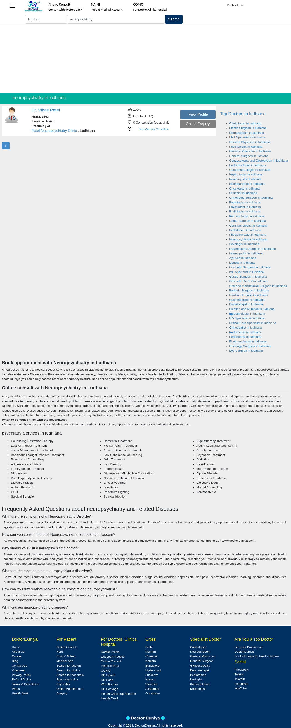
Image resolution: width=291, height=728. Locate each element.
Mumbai (151, 651)
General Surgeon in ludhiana (248, 156)
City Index (63, 684)
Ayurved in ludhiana (242, 258)
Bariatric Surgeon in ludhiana (249, 290)
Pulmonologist (199, 684)
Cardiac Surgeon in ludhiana (248, 295)
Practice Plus (110, 665)
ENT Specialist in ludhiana (247, 137)
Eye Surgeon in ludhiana (246, 350)
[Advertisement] (145, 59)
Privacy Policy (21, 675)
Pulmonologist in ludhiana (246, 216)
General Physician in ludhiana (249, 142)
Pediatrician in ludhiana (245, 230)
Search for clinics (68, 670)
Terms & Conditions (25, 684)
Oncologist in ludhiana (244, 188)
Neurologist (198, 688)
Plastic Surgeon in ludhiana (248, 128)
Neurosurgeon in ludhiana (247, 183)
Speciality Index (67, 679)
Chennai (151, 656)
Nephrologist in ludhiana (245, 174)
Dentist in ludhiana (242, 262)
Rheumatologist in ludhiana (247, 341)
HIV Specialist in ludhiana (246, 318)
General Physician (202, 656)
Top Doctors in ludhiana (243, 113)
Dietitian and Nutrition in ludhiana (252, 309)
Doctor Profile (110, 652)
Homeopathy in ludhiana (246, 253)
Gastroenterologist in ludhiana (249, 170)
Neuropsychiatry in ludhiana (248, 239)
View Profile (198, 114)
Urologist (196, 679)
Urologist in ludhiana (243, 193)
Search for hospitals (70, 675)
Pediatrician (198, 675)
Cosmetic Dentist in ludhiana (248, 281)
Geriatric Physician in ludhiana (250, 151)
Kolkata (151, 661)
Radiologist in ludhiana (244, 211)
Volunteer (18, 670)
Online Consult (66, 647)
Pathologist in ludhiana (244, 202)
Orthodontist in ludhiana (245, 327)
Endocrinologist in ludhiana (247, 165)
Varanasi (152, 684)
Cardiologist (198, 647)
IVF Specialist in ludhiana (246, 272)
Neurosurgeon (200, 651)
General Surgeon (202, 661)
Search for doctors (69, 665)
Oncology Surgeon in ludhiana (250, 346)
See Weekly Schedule (154, 129)
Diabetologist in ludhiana (246, 304)
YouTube (241, 688)
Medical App (64, 661)
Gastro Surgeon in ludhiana (248, 276)
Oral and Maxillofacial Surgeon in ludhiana (258, 286)
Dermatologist (199, 670)
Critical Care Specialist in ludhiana (252, 323)
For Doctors (235, 5)
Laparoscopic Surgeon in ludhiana (252, 248)
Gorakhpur (153, 693)
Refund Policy (21, 679)
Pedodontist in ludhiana (245, 332)
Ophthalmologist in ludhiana (248, 225)
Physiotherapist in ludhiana (247, 234)
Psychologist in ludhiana (245, 146)
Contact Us (19, 665)
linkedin (240, 679)
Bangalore (153, 665)
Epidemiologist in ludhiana (247, 313)
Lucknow (152, 675)
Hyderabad (153, 670)
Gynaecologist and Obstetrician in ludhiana (258, 160)
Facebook (241, 669)
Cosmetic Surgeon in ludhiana (249, 267)
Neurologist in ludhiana (245, 179)
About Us (18, 651)
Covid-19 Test (65, 656)
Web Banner (109, 684)
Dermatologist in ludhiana (246, 132)
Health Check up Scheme (118, 693)
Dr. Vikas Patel (45, 110)
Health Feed (109, 698)
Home (16, 647)
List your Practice (113, 656)
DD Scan (107, 680)
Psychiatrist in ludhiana (245, 207)
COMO (105, 670)
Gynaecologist (200, 665)
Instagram (241, 683)
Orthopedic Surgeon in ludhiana (251, 197)
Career (16, 656)
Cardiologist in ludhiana (245, 123)
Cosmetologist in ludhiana (247, 299)
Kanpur (151, 679)
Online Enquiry (198, 124)
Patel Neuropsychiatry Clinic (54, 131)
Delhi (149, 647)
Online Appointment (69, 688)
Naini (59, 651)
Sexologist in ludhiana (244, 244)
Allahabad (152, 688)
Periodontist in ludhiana (245, 337)
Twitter (239, 674)
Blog (15, 661)
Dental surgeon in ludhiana (247, 220)
